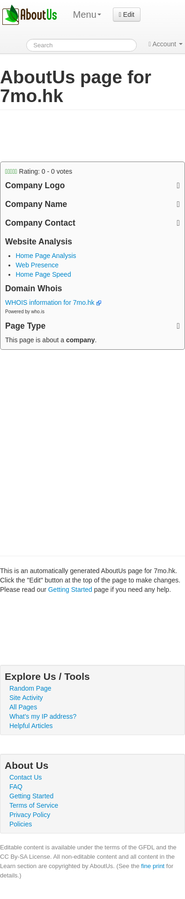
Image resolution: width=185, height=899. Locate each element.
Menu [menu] (87, 14)
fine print (152, 866)
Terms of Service (33, 805)
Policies (20, 824)
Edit (126, 14)
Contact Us (25, 777)
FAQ (15, 786)
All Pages (23, 707)
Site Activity (26, 697)
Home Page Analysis (45, 255)
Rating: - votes (38, 171)
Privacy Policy (29, 814)
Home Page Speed (43, 274)
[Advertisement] (75, 135)
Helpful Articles (31, 726)
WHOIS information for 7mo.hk (53, 302)
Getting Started (70, 589)
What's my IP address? (42, 716)
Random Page (30, 688)
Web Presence (37, 265)
